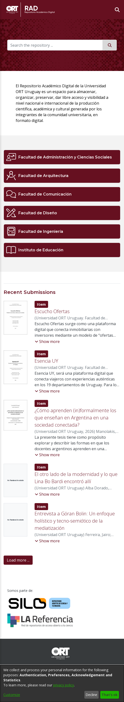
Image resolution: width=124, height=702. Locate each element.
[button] (47, 341)
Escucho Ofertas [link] (52, 311)
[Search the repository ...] (55, 45)
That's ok (109, 694)
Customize (11, 694)
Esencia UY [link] (46, 361)
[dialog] (62, 683)
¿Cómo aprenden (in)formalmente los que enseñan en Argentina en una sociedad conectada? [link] (75, 417)
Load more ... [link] (18, 560)
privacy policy (63, 685)
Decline (91, 694)
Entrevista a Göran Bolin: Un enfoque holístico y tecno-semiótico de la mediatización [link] (75, 520)
